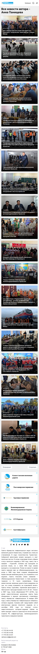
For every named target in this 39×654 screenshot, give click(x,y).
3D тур (3, 651)
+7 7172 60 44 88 (7, 632)
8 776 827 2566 (6, 647)
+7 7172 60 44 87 (7, 635)
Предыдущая (7, 467)
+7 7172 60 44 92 (7, 630)
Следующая (32, 467)
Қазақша (28, 3)
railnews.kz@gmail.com (8, 637)
